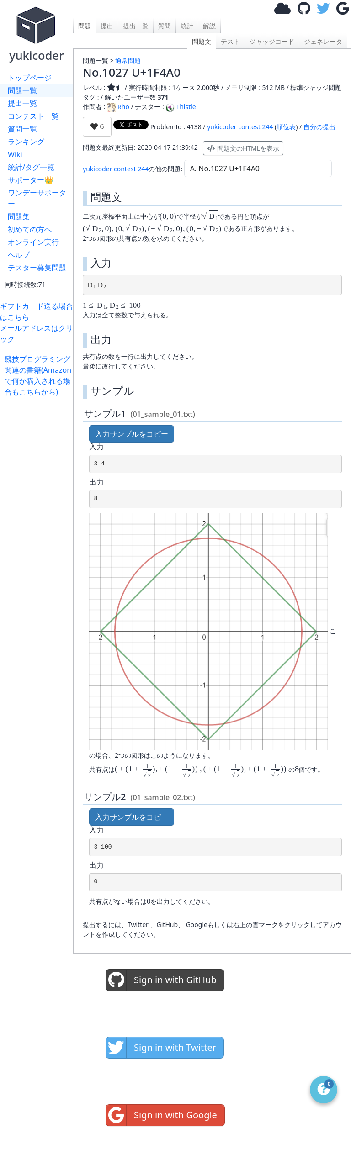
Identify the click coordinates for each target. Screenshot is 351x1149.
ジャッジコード (272, 41)
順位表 (286, 126)
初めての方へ (30, 229)
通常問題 (128, 60)
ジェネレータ (323, 41)
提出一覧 (22, 103)
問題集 (19, 216)
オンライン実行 (33, 242)
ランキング (26, 142)
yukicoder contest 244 (240, 126)
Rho (118, 106)
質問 (164, 25)
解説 (209, 25)
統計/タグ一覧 (31, 167)
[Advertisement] (39, 534)
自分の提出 (319, 126)
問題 (84, 25)
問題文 (201, 41)
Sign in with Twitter (161, 1047)
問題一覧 (22, 90)
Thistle (180, 106)
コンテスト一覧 (33, 116)
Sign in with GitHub (161, 980)
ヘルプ (19, 255)
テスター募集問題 (37, 268)
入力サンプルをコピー (131, 434)
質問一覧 (22, 129)
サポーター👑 (30, 180)
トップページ (30, 78)
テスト (230, 41)
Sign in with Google (161, 1115)
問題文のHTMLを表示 (243, 148)
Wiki (15, 154)
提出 (107, 25)
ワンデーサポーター (37, 198)
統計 (187, 25)
